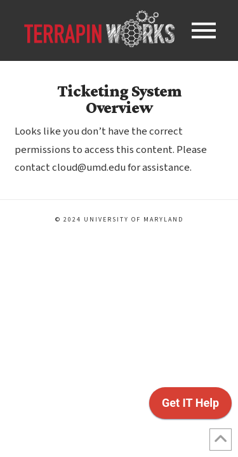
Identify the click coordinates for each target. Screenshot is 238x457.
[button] (204, 30)
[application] (190, 406)
